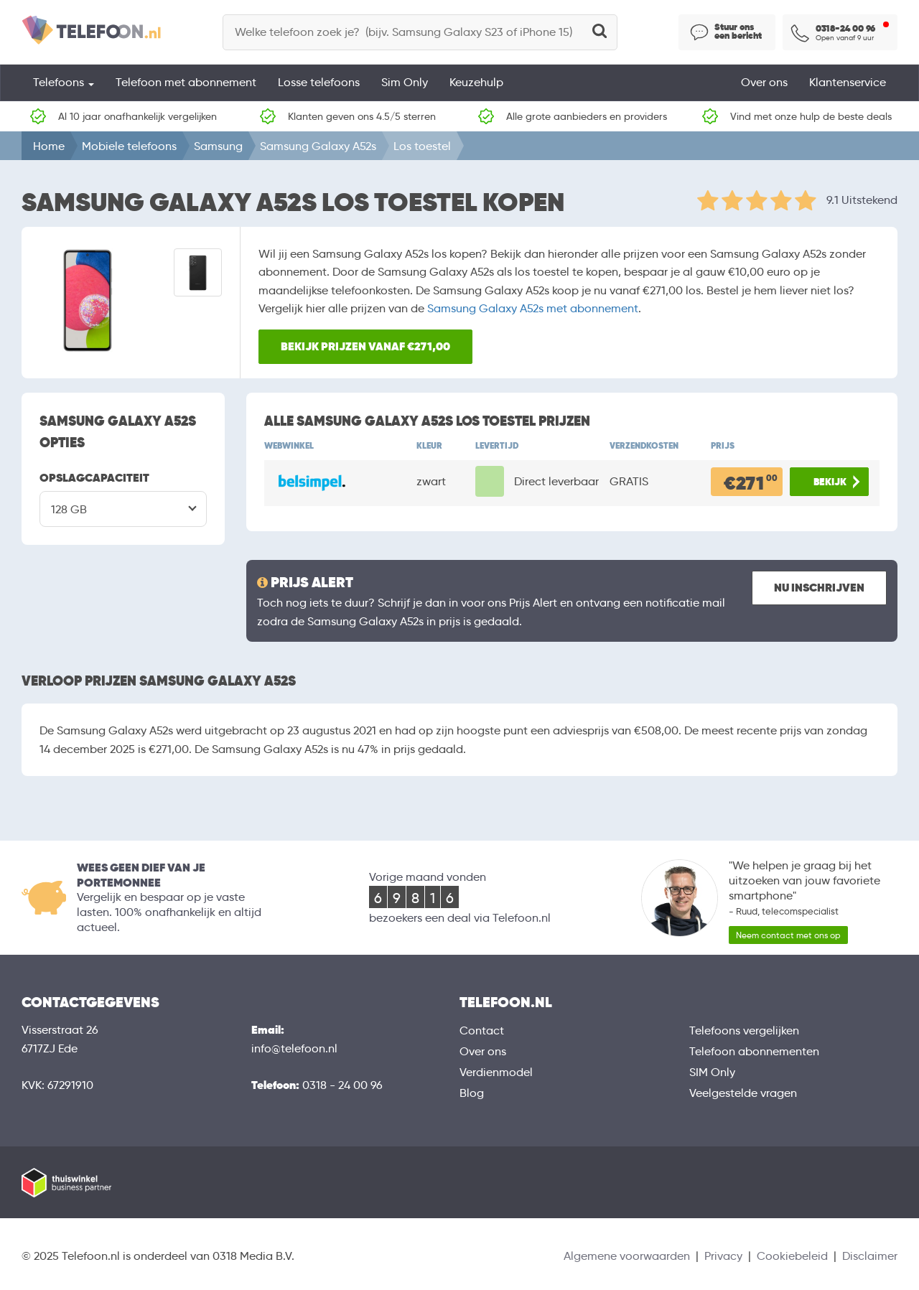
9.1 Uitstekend (861, 200)
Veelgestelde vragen (743, 1093)
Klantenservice (847, 82)
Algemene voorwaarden (627, 1256)
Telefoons (63, 82)
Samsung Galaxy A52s (318, 146)
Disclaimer (869, 1256)
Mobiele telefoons (129, 146)
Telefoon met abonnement (186, 82)
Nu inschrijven (819, 587)
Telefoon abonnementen (754, 1051)
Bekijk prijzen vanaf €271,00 (365, 346)
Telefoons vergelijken (744, 1030)
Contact (482, 1030)
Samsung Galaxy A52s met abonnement (532, 308)
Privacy (723, 1256)
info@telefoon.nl (294, 1048)
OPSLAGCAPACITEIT (94, 477)
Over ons (764, 82)
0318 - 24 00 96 (342, 1085)
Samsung (218, 146)
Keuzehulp (476, 82)
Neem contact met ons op (788, 935)
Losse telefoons (319, 82)
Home (49, 146)
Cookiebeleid (792, 1256)
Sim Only (404, 82)
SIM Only (712, 1072)
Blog (472, 1093)
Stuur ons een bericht (738, 31)
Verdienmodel (496, 1072)
